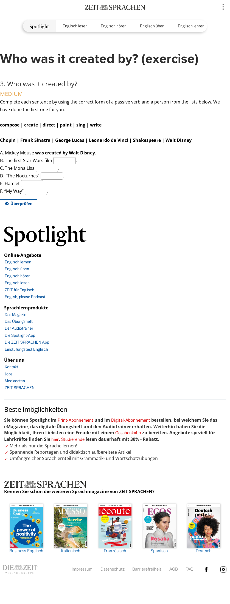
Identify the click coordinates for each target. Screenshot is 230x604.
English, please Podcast (25, 296)
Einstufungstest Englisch (26, 349)
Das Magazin (15, 314)
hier (55, 439)
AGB (173, 569)
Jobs (9, 373)
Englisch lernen (18, 261)
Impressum (82, 569)
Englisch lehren (191, 25)
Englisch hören (114, 25)
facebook (206, 569)
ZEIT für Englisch (19, 289)
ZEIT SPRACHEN (20, 387)
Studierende (73, 439)
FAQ (189, 569)
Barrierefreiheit (146, 569)
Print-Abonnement (75, 420)
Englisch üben (152, 25)
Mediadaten (15, 380)
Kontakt (11, 366)
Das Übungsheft (19, 321)
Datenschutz (112, 569)
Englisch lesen (75, 25)
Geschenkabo (128, 433)
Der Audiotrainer (19, 328)
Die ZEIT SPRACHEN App (27, 342)
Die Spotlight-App (20, 335)
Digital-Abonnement (130, 420)
